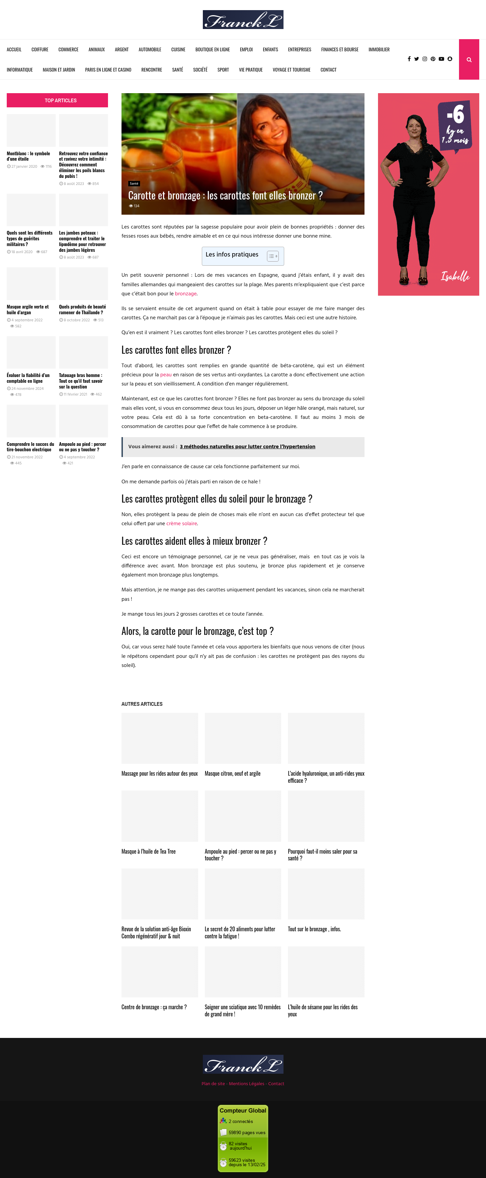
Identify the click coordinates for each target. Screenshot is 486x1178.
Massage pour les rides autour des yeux (160, 773)
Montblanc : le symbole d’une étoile (28, 156)
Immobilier (379, 49)
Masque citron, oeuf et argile (233, 773)
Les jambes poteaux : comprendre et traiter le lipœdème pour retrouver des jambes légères (82, 241)
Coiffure (40, 49)
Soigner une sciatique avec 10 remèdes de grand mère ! (243, 1010)
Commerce (68, 49)
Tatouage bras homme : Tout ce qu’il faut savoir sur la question (81, 380)
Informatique (20, 69)
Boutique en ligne (212, 49)
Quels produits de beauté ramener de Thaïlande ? (82, 309)
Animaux (96, 49)
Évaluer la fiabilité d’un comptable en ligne (28, 377)
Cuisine (178, 49)
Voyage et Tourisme (291, 69)
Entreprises (299, 49)
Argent (122, 49)
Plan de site (213, 1084)
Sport (223, 69)
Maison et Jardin (59, 69)
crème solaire (181, 523)
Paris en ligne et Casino (108, 69)
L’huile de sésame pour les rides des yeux (322, 1010)
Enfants (270, 49)
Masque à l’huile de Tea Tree (149, 851)
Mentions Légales (246, 1084)
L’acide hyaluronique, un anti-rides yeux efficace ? (326, 776)
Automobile (150, 49)
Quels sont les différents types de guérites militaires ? (30, 238)
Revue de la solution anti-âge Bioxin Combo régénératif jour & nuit (156, 932)
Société (200, 69)
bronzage (186, 294)
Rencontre (151, 69)
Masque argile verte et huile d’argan (28, 309)
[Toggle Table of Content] (269, 256)
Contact (328, 69)
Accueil (14, 49)
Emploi (246, 49)
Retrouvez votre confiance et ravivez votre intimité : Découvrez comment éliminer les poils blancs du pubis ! (83, 164)
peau (166, 375)
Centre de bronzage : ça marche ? (154, 1007)
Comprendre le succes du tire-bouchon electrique (30, 446)
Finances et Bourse (339, 49)
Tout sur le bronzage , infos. (314, 929)
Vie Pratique (251, 69)
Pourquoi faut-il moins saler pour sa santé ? (322, 854)
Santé (177, 69)
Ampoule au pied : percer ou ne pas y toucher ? (240, 854)
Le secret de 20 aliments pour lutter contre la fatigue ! (240, 932)
